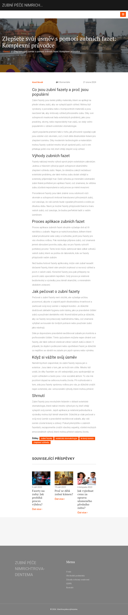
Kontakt (69, 587)
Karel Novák (37, 82)
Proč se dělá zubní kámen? (64, 492)
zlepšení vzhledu (41, 442)
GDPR (69, 583)
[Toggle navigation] (123, 14)
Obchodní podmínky (75, 575)
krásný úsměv (87, 438)
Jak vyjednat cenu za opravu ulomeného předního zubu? (85, 499)
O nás (68, 571)
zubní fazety (46, 438)
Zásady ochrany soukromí (77, 579)
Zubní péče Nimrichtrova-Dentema (23, 5)
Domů (7, 51)
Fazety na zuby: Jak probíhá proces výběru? (38, 497)
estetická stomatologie (66, 438)
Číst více (37, 509)
